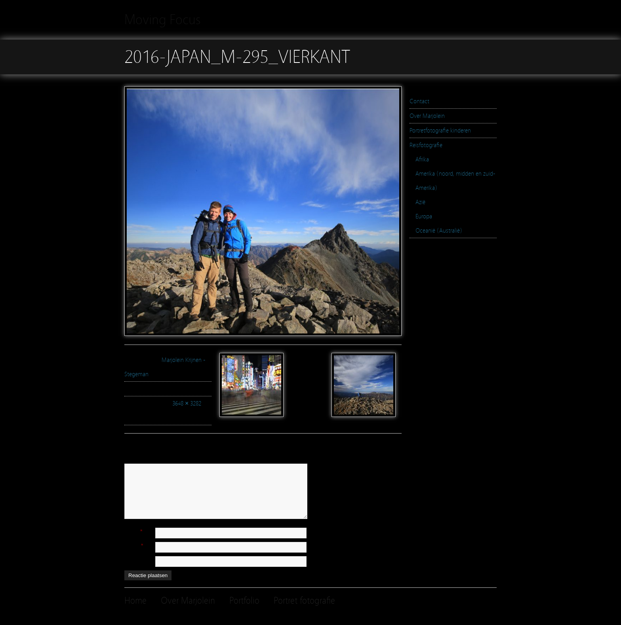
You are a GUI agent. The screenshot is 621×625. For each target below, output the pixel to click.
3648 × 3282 (186, 403)
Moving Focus (162, 19)
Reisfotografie (426, 145)
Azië (420, 202)
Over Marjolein (427, 115)
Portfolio (244, 600)
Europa (423, 216)
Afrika (422, 159)
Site (128, 559)
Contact (419, 101)
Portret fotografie (304, 600)
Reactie (133, 460)
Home (135, 600)
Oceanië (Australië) (438, 230)
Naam (131, 531)
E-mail (131, 545)
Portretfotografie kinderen (440, 130)
